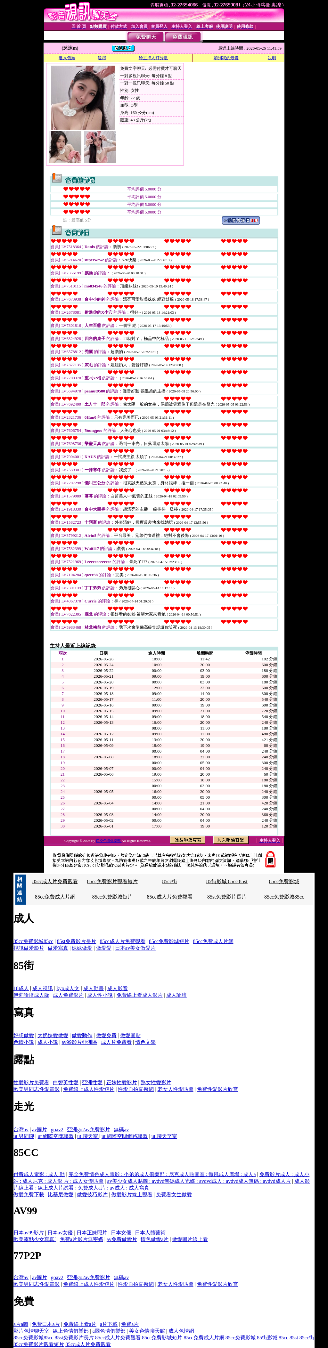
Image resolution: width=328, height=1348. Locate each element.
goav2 (57, 1129)
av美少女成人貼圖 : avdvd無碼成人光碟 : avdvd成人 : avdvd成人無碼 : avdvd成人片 (199, 1181)
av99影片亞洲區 (79, 1042)
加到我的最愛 (226, 57)
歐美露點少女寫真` (34, 1239)
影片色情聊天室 (31, 1331)
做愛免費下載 (28, 1194)
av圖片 (39, 1129)
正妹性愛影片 (121, 1082)
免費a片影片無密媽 (81, 1239)
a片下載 (109, 1324)
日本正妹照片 (92, 1232)
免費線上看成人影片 (140, 995)
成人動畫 (93, 988)
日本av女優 (60, 1232)
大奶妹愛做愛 (52, 1035)
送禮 (102, 57)
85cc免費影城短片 (112, 897)
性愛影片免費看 (31, 1082)
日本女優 (121, 1232)
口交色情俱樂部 (109, 841)
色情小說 (23, 1042)
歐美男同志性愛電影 (36, 1089)
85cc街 (169, 881)
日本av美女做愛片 (135, 948)
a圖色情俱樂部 (108, 1331)
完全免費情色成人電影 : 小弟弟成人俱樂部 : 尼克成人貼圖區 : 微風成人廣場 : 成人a (162, 1174)
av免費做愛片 (122, 1239)
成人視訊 (42, 988)
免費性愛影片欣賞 (217, 1089)
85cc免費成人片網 (55, 897)
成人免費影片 (68, 995)
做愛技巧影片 (92, 1194)
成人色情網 (181, 1331)
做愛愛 (103, 948)
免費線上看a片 (79, 1324)
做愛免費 (106, 1035)
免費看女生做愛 (174, 1194)
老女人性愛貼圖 (175, 1089)
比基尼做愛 (60, 1194)
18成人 (21, 988)
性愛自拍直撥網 (136, 1089)
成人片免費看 (116, 1042)
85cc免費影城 (284, 881)
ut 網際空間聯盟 (56, 1136)
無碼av (121, 1129)
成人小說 (47, 1042)
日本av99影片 (28, 1232)
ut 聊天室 (88, 1136)
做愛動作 (82, 1035)
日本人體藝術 (150, 1232)
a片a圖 (20, 1324)
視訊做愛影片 (28, 948)
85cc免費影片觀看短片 (112, 881)
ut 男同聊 (23, 1136)
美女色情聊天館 (147, 1331)
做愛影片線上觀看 (131, 1194)
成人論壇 (176, 995)
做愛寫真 (58, 948)
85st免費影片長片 (227, 897)
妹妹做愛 (82, 948)
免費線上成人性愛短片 (88, 1089)
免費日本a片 (46, 1324)
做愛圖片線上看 (190, 1239)
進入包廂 (67, 57)
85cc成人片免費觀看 (55, 881)
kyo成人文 (67, 988)
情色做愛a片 (154, 1239)
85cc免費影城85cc (284, 897)
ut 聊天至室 (164, 1136)
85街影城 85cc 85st (227, 881)
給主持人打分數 (153, 57)
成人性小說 (100, 995)
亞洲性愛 (92, 1082)
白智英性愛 (65, 1082)
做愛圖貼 (130, 1035)
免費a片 (130, 1324)
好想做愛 (23, 1035)
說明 (272, 57)
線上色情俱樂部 (71, 1331)
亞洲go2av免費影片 (88, 1129)
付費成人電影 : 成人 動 (39, 1174)
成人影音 (117, 988)
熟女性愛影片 (156, 1082)
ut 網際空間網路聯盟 (125, 1136)
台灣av (21, 1129)
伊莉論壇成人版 (31, 995)
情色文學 (145, 1042)
